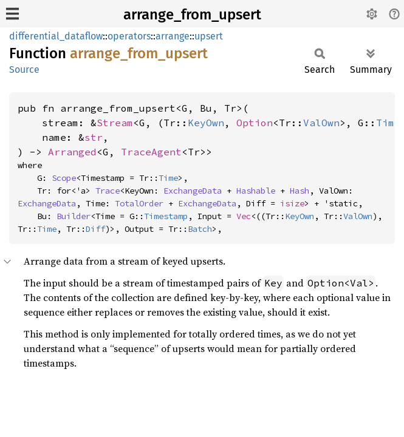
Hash (299, 190)
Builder (73, 216)
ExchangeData (192, 190)
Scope (64, 177)
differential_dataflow (56, 36)
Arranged (72, 152)
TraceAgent (151, 152)
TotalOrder (139, 203)
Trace (107, 190)
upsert (208, 36)
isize (292, 203)
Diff (95, 228)
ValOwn (321, 123)
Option (254, 123)
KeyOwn (206, 123)
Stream (115, 123)
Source (24, 69)
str (93, 137)
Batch (200, 228)
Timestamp (166, 216)
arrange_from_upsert (192, 14)
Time (168, 177)
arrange (173, 36)
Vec (243, 216)
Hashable (255, 190)
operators (129, 36)
